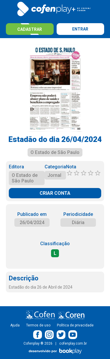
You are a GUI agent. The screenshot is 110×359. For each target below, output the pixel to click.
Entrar (80, 29)
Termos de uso (38, 325)
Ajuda (15, 325)
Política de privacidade (75, 325)
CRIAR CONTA (55, 193)
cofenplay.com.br (73, 343)
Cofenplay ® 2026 (38, 343)
